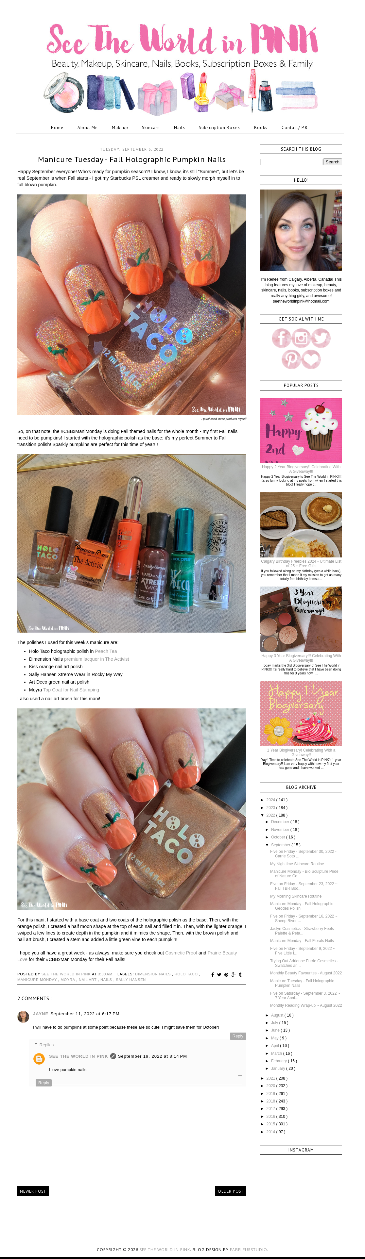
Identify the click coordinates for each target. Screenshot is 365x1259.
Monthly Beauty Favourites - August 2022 (306, 973)
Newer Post (33, 1191)
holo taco (187, 974)
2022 (271, 815)
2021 (271, 1078)
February (279, 1061)
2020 (271, 1086)
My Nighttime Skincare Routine (297, 864)
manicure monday (37, 980)
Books (261, 127)
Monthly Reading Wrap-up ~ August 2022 (306, 1005)
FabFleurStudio (248, 1249)
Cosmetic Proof (181, 952)
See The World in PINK (78, 1056)
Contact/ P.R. (295, 127)
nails (106, 980)
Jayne (40, 1013)
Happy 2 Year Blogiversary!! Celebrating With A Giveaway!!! (301, 469)
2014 (271, 1132)
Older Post (231, 1191)
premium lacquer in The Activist (96, 659)
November (280, 829)
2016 (271, 1116)
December (280, 822)
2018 (271, 1101)
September (281, 845)
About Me (88, 127)
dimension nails (153, 974)
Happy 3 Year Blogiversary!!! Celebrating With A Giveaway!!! (301, 658)
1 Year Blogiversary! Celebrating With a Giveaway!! (301, 752)
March (277, 1053)
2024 (271, 800)
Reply (238, 1036)
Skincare (151, 127)
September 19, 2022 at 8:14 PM (152, 1056)
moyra (69, 980)
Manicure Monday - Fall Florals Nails (302, 940)
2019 (271, 1093)
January (278, 1068)
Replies (47, 1044)
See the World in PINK (165, 1249)
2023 (271, 807)
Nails (179, 127)
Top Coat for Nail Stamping (71, 689)
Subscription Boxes (219, 127)
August (278, 1015)
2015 (271, 1124)
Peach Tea (106, 651)
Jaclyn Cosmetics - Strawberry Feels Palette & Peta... (302, 931)
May (275, 1038)
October (278, 837)
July (275, 1022)
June (276, 1030)
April (275, 1045)
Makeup (120, 127)
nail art (88, 980)
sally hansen (131, 980)
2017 (271, 1108)
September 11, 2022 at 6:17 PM (84, 1013)
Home (57, 127)
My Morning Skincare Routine (296, 896)
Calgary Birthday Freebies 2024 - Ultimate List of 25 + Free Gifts (301, 563)
